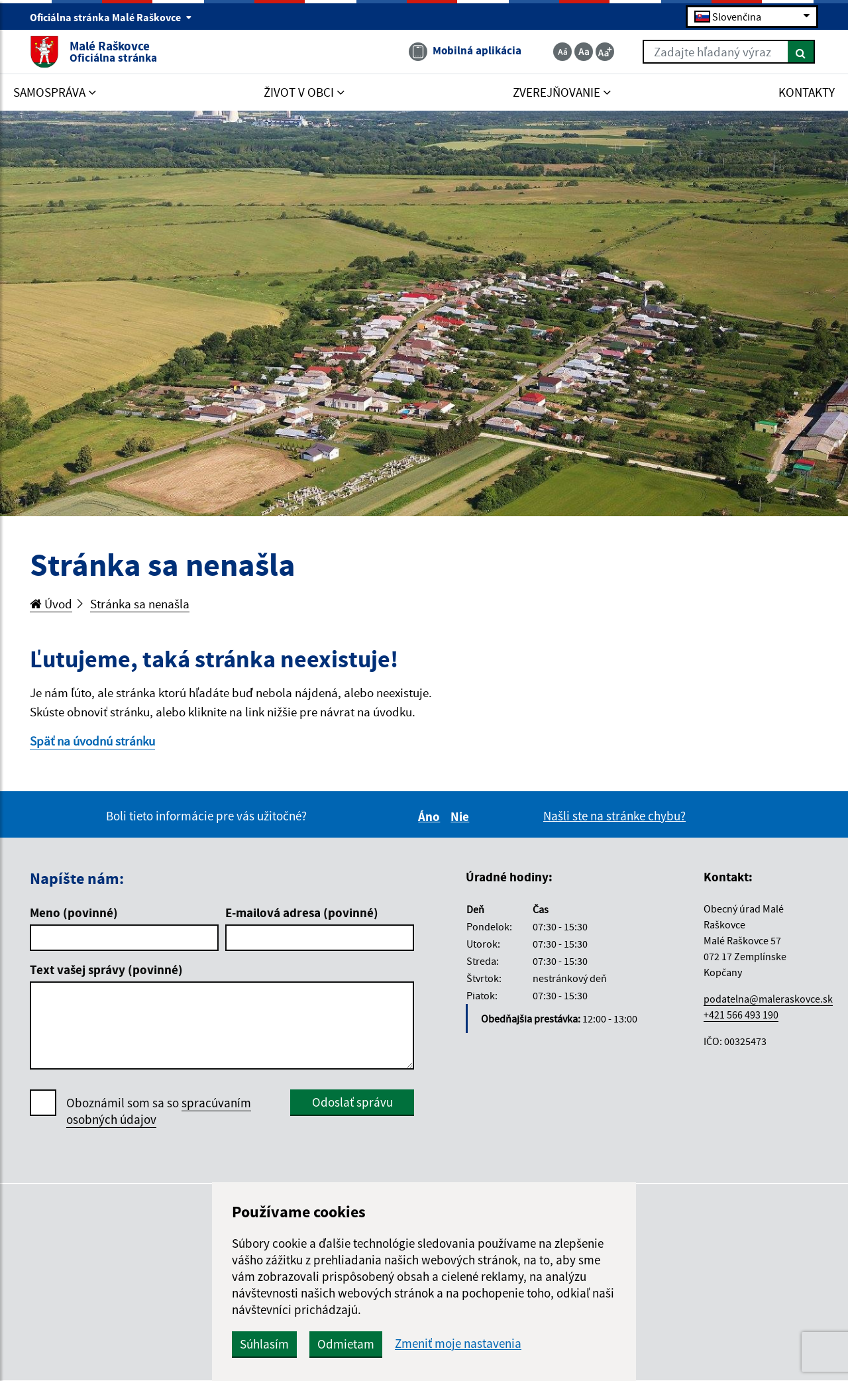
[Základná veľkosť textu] (583, 51)
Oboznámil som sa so (158, 1111)
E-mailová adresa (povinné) (301, 912)
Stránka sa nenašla (139, 604)
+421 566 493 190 (741, 1014)
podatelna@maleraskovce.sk (768, 998)
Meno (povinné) (74, 912)
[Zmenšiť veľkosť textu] (562, 51)
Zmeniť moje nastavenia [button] (458, 1343)
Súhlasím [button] (264, 1344)
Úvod (51, 604)
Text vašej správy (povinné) (106, 969)
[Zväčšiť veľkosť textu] (605, 51)
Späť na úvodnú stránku (92, 741)
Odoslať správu (352, 1102)
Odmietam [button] (345, 1344)
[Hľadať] (801, 52)
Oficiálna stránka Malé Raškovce (111, 17)
